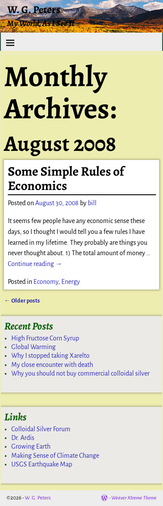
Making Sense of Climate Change (55, 455)
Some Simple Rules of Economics (66, 178)
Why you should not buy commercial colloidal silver (80, 373)
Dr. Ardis (22, 437)
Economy (45, 281)
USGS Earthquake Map (41, 464)
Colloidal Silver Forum (40, 429)
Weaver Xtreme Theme (133, 498)
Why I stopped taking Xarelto (50, 355)
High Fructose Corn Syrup (45, 338)
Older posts (22, 300)
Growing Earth (30, 446)
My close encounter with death (52, 364)
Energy (70, 281)
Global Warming (33, 346)
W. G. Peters (33, 10)
